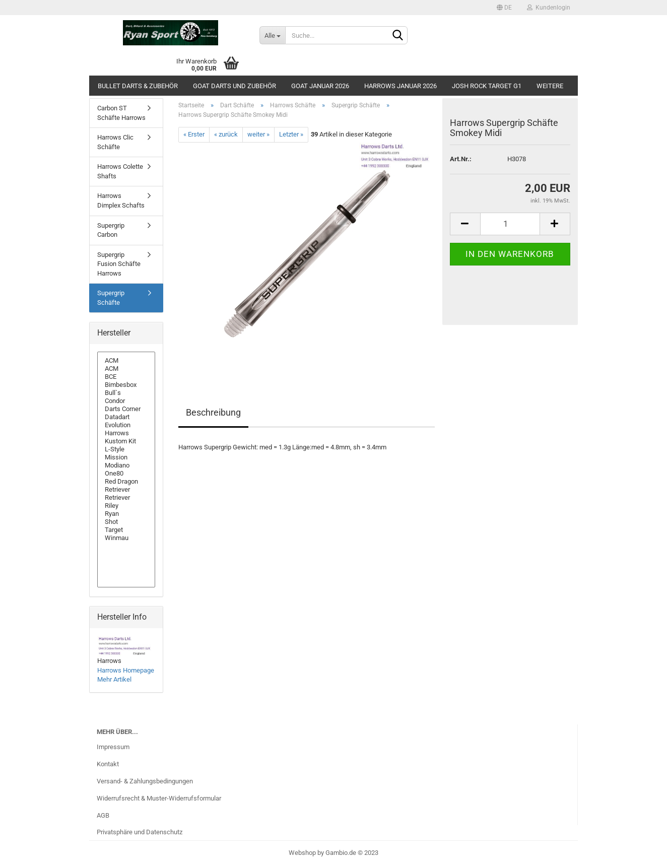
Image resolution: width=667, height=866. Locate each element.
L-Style (126, 449)
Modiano (126, 465)
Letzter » (291, 134)
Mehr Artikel (114, 679)
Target (126, 530)
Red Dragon (126, 482)
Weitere (550, 86)
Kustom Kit (126, 441)
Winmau (126, 538)
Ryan (126, 514)
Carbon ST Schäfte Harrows (121, 112)
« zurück (226, 134)
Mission (126, 457)
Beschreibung (213, 412)
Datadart (126, 417)
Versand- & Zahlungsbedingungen (145, 781)
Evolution (126, 425)
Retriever (126, 490)
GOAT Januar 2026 (320, 86)
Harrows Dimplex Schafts (121, 200)
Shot (126, 522)
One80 (126, 474)
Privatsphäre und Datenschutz (139, 832)
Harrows (126, 433)
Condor (126, 401)
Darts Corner (126, 409)
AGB (103, 815)
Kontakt (108, 764)
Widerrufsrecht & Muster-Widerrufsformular (159, 798)
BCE (126, 377)
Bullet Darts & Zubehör (138, 86)
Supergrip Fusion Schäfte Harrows (119, 264)
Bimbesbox (126, 385)
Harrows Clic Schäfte (115, 142)
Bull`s (126, 393)
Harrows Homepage (125, 670)
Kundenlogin (548, 7)
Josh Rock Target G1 (486, 86)
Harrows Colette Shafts (120, 171)
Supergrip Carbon (110, 230)
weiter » (258, 134)
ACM (126, 361)
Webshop (302, 852)
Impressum (113, 747)
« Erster (194, 134)
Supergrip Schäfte (110, 297)
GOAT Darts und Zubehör (234, 86)
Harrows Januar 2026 (400, 86)
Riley (126, 506)
